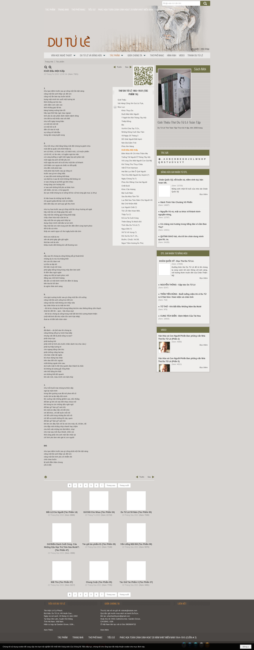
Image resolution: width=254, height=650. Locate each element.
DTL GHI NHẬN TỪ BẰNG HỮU (174, 253)
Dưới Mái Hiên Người (130, 114)
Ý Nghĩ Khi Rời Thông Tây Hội (134, 118)
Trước (119, 67)
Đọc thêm (204, 194)
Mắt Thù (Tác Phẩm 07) (62, 582)
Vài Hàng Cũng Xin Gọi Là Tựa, (131, 103)
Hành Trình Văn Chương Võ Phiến (176, 202)
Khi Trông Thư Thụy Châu (132, 164)
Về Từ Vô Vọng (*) (129, 232)
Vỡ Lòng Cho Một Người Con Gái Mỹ (137, 161)
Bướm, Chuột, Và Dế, (130, 239)
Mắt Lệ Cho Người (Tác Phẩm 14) (61, 512)
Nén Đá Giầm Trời (129, 143)
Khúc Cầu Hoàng (129, 189)
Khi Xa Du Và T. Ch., (130, 236)
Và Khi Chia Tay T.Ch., (131, 128)
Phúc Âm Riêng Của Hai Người (134, 182)
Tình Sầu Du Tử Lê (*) (131, 225)
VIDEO (163, 329)
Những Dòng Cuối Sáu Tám (133, 132)
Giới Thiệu (122, 100)
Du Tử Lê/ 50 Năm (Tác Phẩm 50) (136, 512)
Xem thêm (104, 630)
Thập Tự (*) (126, 214)
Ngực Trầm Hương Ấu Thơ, (133, 243)
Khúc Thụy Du (127, 110)
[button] (64, 55)
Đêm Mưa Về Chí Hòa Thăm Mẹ (135, 153)
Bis (123, 125)
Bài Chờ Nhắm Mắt (129, 204)
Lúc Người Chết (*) (129, 207)
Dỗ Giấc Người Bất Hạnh (132, 139)
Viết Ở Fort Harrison (130, 168)
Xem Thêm (48, 630)
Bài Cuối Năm (127, 193)
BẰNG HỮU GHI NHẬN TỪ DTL (174, 171)
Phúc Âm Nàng (128, 146)
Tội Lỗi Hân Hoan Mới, (131, 211)
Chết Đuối (126, 186)
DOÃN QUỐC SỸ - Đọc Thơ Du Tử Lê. (176, 261)
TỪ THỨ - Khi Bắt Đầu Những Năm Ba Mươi (180, 306)
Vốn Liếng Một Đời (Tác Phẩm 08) (136, 544)
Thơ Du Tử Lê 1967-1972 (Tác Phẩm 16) (133, 92)
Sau (126, 67)
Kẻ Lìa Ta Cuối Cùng (130, 218)
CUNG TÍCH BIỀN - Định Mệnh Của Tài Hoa (180, 316)
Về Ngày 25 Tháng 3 (130, 136)
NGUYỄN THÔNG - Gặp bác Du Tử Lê (178, 285)
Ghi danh (195, 49)
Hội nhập (205, 49)
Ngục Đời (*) (127, 229)
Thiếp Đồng (126, 121)
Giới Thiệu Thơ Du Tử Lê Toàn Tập (179, 122)
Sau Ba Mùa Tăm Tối (130, 196)
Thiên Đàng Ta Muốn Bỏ (132, 222)
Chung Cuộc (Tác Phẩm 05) (99, 582)
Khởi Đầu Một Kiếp (130, 150)
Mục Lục (121, 107)
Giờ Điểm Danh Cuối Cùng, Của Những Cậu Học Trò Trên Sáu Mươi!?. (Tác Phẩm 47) (62, 547)
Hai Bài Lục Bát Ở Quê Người (134, 171)
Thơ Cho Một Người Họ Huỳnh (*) (135, 175)
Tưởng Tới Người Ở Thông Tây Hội (136, 157)
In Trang (45, 477)
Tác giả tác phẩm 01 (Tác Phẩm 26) (99, 544)
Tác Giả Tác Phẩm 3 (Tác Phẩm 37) (136, 582)
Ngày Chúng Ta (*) (129, 179)
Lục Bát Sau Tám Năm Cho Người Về (137, 200)
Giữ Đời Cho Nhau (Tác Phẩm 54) (99, 512)
